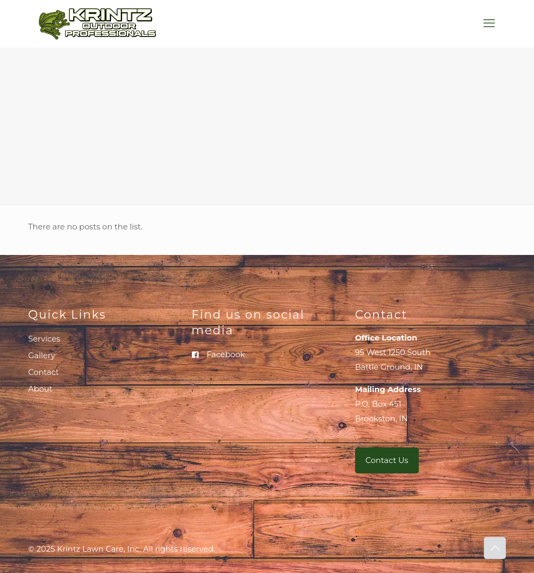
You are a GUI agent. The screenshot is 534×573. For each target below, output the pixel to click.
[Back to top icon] (495, 548)
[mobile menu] (489, 23)
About (40, 389)
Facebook (226, 354)
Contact (43, 372)
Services (44, 339)
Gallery (41, 355)
